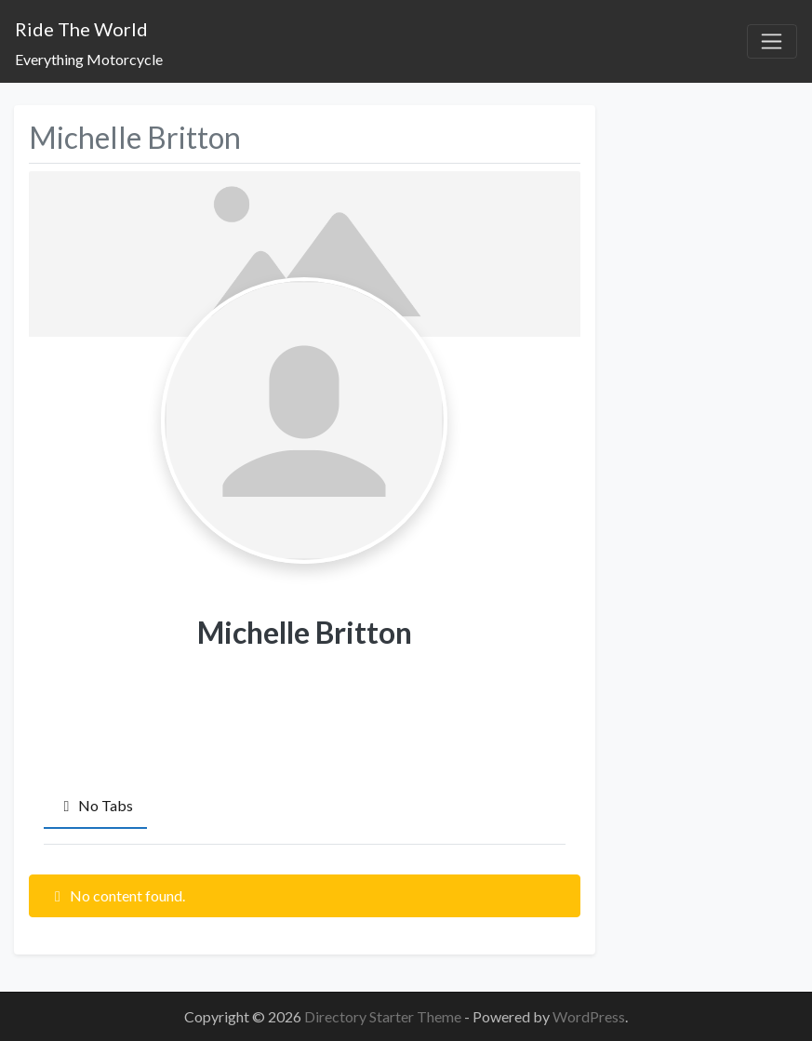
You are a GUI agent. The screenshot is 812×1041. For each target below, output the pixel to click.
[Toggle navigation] (772, 42)
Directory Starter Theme (384, 1016)
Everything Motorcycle (89, 59)
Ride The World (81, 29)
